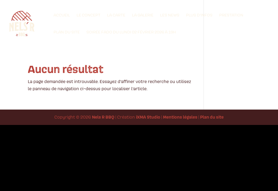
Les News (169, 15)
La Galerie (142, 15)
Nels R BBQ (103, 117)
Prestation (231, 15)
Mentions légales (180, 117)
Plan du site (67, 32)
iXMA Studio (148, 117)
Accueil (62, 15)
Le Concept (88, 15)
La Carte (116, 15)
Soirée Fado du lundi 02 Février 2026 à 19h (131, 32)
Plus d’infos (199, 15)
